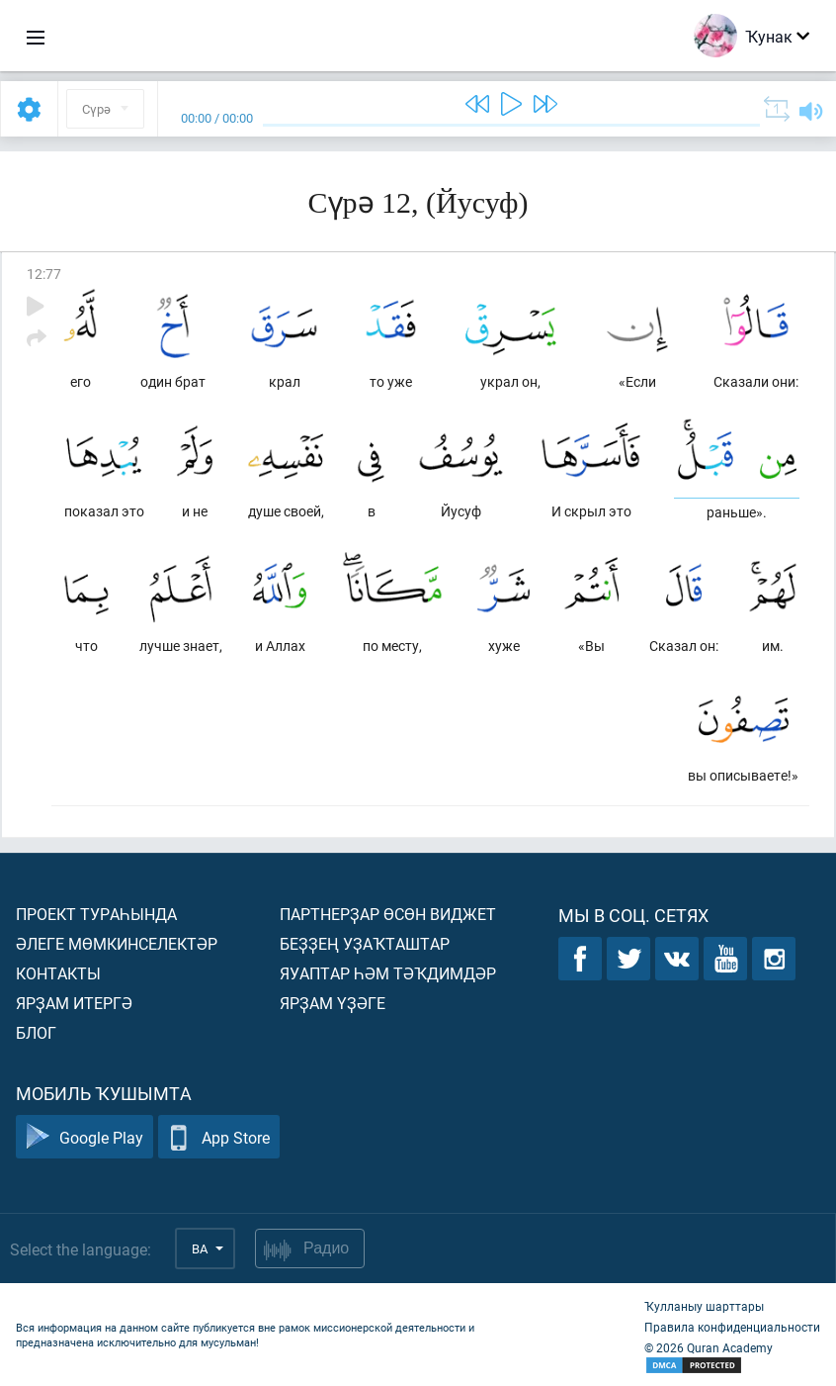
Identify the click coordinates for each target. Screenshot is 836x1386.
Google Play (84, 1137)
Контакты (58, 973)
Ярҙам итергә (74, 1002)
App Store (219, 1137)
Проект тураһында (96, 913)
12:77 (44, 273)
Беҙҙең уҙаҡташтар (365, 943)
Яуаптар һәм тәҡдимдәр (388, 973)
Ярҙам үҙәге (332, 1002)
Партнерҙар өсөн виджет (388, 913)
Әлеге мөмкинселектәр (116, 943)
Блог (36, 1032)
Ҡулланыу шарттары (704, 1306)
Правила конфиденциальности (732, 1327)
